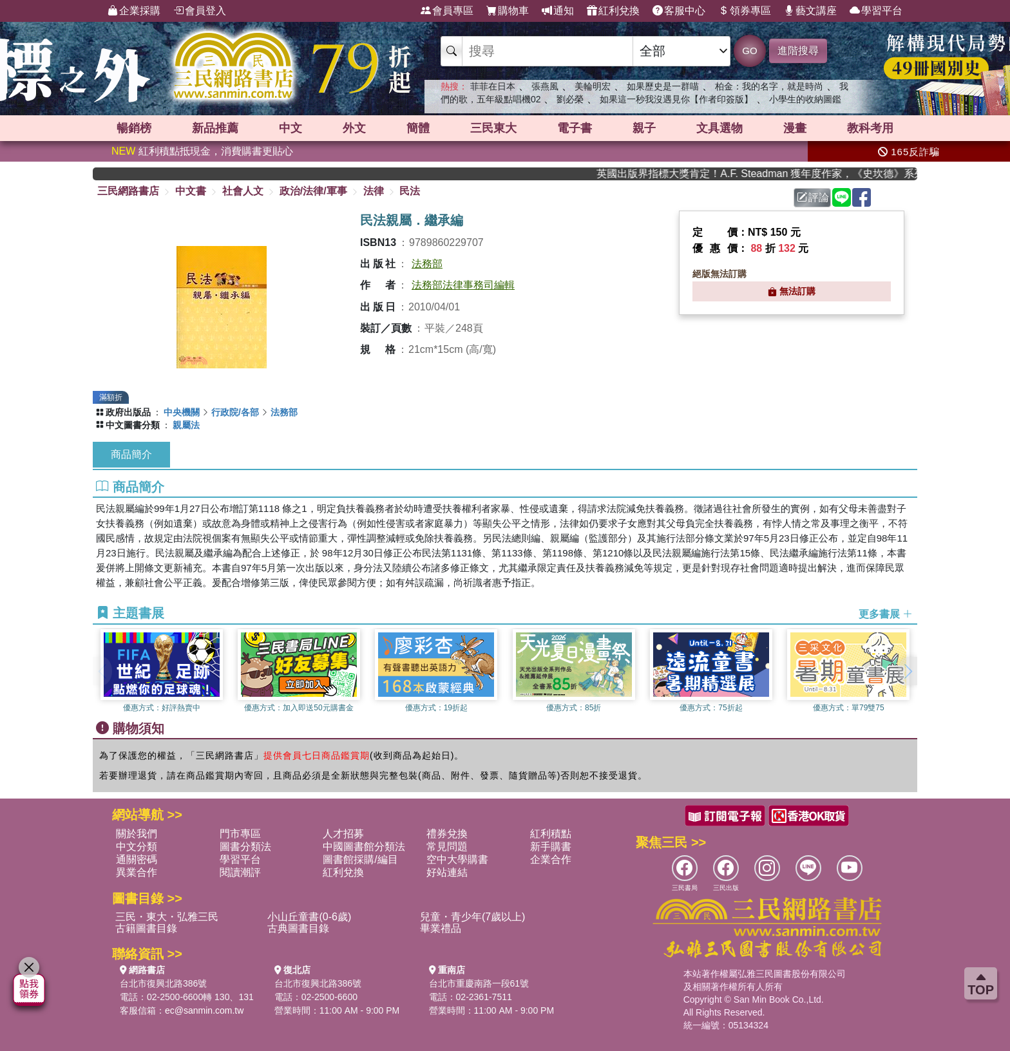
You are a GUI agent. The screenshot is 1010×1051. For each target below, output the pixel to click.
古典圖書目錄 (298, 928)
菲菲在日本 (492, 86)
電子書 (574, 128)
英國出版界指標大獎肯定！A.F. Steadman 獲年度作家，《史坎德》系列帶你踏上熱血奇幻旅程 (771, 173)
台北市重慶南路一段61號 (479, 983)
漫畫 (794, 128)
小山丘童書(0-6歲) (309, 916)
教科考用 (870, 128)
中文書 (190, 190)
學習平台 (876, 11)
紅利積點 (550, 833)
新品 (215, 128)
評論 (813, 197)
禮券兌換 (447, 833)
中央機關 (182, 412)
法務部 (427, 263)
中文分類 (136, 846)
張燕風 (544, 86)
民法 (409, 190)
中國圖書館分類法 (364, 846)
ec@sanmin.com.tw (204, 1010)
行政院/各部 (235, 412)
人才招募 (343, 833)
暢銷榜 (134, 128)
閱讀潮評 (240, 872)
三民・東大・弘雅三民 (166, 916)
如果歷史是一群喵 (663, 86)
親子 (644, 128)
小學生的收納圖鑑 (805, 99)
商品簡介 (131, 454)
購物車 (507, 11)
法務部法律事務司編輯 (463, 284)
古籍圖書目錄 (146, 928)
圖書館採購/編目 (360, 859)
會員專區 (447, 11)
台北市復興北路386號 (163, 983)
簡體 (418, 128)
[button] (907, 671)
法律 (373, 190)
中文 (290, 128)
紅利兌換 (613, 11)
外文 (354, 128)
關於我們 (136, 833)
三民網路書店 (128, 190)
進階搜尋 (798, 50)
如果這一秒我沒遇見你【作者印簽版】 (676, 99)
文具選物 (719, 128)
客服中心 (679, 11)
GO (749, 50)
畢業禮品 (440, 928)
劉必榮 (570, 99)
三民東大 (493, 128)
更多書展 (886, 613)
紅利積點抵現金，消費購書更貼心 (202, 151)
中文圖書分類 (133, 425)
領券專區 (744, 11)
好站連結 (447, 872)
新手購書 (550, 846)
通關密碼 (136, 859)
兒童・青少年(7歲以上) (473, 916)
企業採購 (134, 11)
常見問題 (447, 846)
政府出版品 (128, 412)
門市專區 (240, 833)
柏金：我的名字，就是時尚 (769, 86)
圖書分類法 (245, 846)
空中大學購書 (457, 859)
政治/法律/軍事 (313, 190)
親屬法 (186, 425)
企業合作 (550, 859)
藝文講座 (810, 11)
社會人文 (242, 190)
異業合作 (136, 872)
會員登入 (199, 11)
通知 (558, 11)
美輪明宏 (593, 86)
